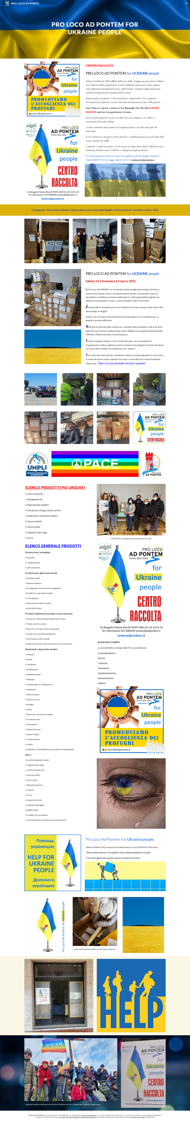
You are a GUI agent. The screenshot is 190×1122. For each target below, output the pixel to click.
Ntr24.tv (101, 658)
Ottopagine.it (103, 668)
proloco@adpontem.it (142, 160)
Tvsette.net (102, 663)
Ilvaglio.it (102, 683)
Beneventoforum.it (106, 678)
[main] (95, 29)
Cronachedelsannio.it (106, 653)
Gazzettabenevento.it (107, 673)
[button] (187, 3)
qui (112, 160)
